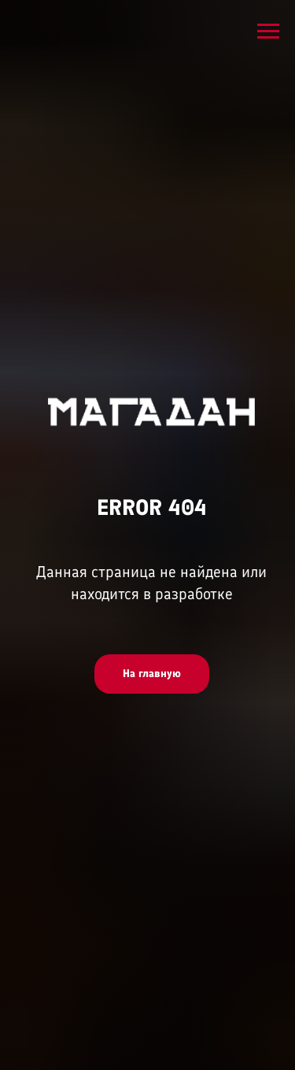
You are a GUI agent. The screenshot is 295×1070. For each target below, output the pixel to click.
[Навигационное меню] (268, 31)
